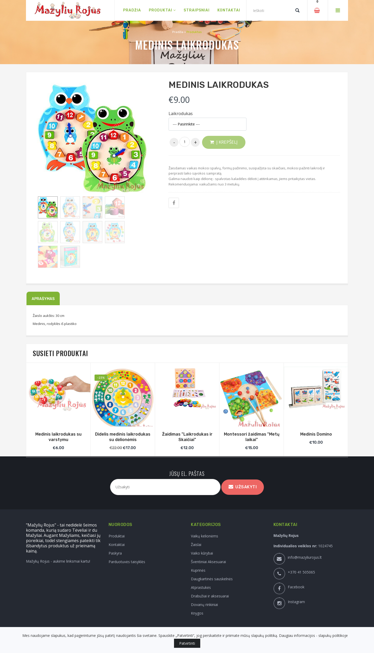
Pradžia (177, 32)
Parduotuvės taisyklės (127, 561)
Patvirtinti (187, 643)
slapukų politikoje (333, 635)
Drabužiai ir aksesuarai (210, 596)
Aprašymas (43, 299)
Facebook (296, 586)
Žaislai (196, 544)
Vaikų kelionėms (204, 536)
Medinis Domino (316, 434)
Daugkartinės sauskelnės (212, 578)
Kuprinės (198, 570)
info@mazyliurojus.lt (305, 557)
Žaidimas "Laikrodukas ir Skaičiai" (187, 437)
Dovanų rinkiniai (204, 604)
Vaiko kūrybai (202, 553)
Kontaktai (117, 544)
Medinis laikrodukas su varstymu (58, 437)
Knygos (197, 613)
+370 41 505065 (301, 572)
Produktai (117, 536)
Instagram (296, 601)
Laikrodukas (181, 113)
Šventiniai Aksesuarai (208, 561)
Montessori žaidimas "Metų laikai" (251, 437)
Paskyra (115, 553)
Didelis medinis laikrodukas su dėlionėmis (122, 437)
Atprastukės (201, 587)
